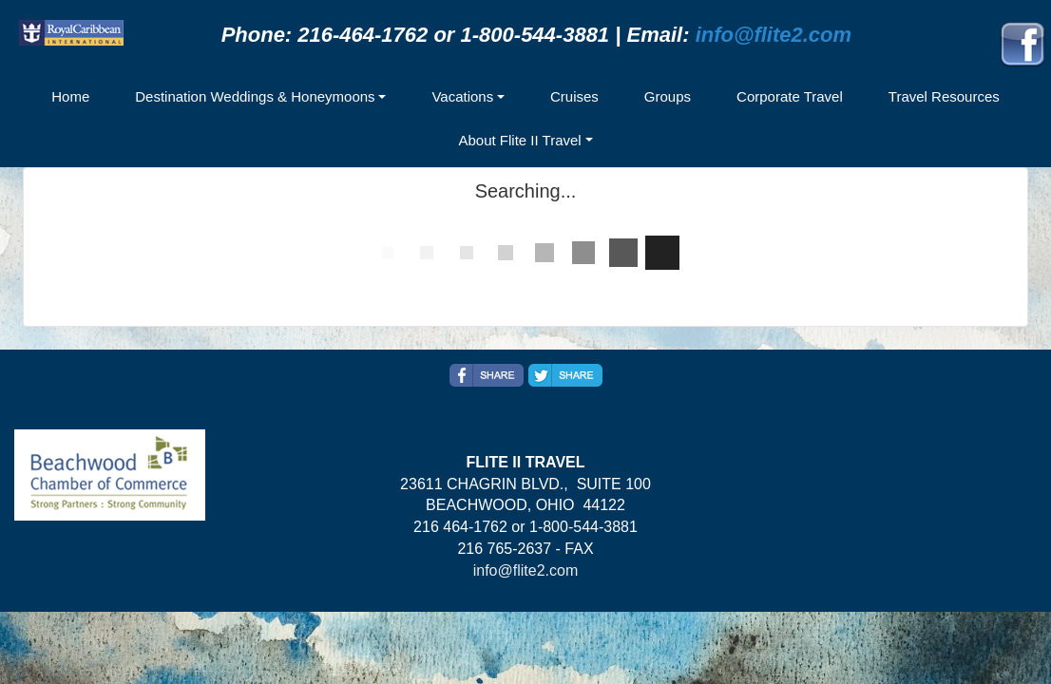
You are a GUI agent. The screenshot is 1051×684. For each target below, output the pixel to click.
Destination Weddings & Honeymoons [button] (254, 96)
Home (70, 96)
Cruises (574, 96)
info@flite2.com (773, 35)
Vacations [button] (462, 96)
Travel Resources (944, 96)
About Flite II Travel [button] (519, 140)
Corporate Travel (789, 96)
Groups (667, 96)
